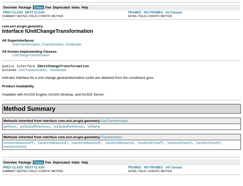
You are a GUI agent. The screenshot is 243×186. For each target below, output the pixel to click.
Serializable (73, 44)
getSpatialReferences (35, 129)
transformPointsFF (150, 146)
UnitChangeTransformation (31, 55)
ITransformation (53, 44)
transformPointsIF (208, 146)
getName (9, 129)
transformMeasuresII (119, 146)
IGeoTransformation (26, 44)
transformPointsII (15, 150)
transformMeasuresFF (18, 146)
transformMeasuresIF (86, 146)
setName (94, 129)
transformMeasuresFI (52, 146)
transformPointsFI (180, 146)
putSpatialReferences (68, 129)
